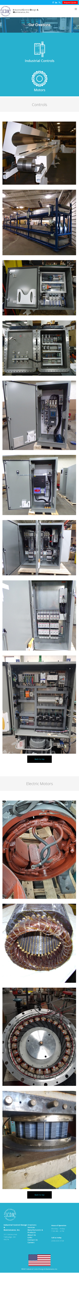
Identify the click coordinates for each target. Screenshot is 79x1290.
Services (31, 1227)
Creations (32, 1225)
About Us (32, 1235)
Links (30, 1237)
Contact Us (33, 1240)
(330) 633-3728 (57, 1241)
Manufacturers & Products (35, 1231)
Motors (39, 90)
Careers (31, 1242)
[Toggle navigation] (75, 9)
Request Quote (70, 2)
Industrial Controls (39, 60)
